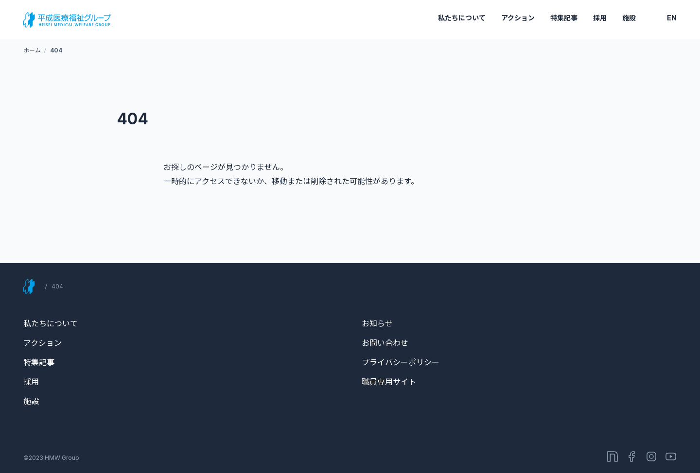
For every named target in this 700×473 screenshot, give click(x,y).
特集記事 (564, 18)
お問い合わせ (385, 343)
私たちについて (462, 18)
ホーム (31, 50)
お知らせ (377, 323)
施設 (629, 18)
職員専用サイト (389, 382)
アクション (518, 18)
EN (672, 18)
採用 (600, 18)
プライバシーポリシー (400, 362)
